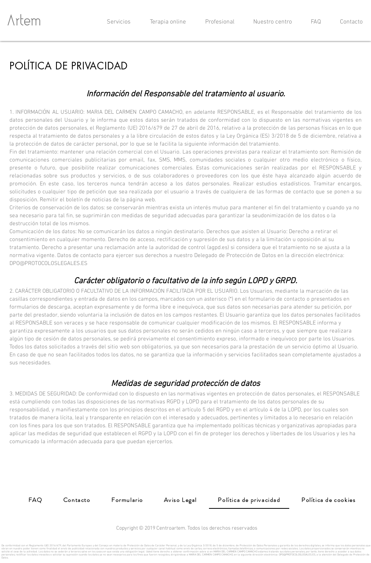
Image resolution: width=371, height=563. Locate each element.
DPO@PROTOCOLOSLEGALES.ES (297, 554)
